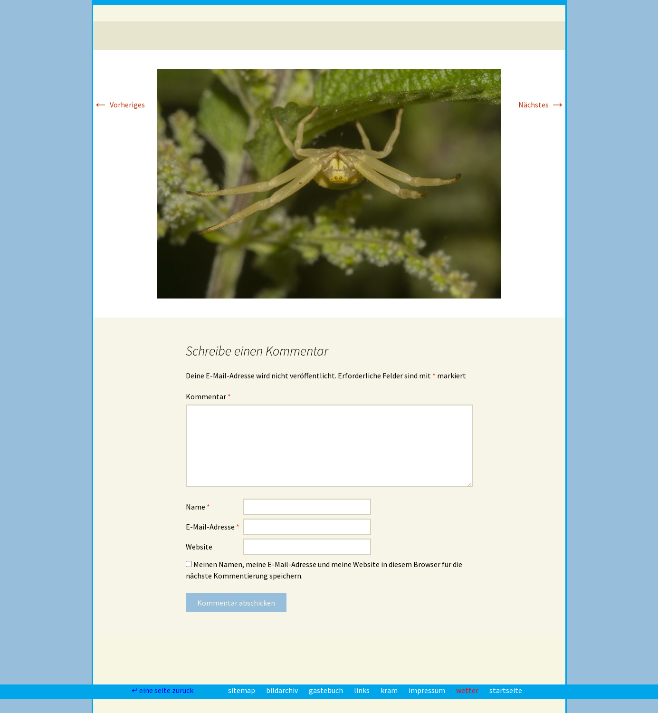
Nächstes (541, 104)
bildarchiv (282, 690)
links (362, 690)
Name (198, 506)
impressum (428, 690)
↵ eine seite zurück (163, 690)
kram (390, 690)
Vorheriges (119, 104)
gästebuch (326, 690)
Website (199, 546)
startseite (505, 690)
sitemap (242, 690)
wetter (468, 690)
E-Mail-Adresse (212, 526)
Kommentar (208, 396)
